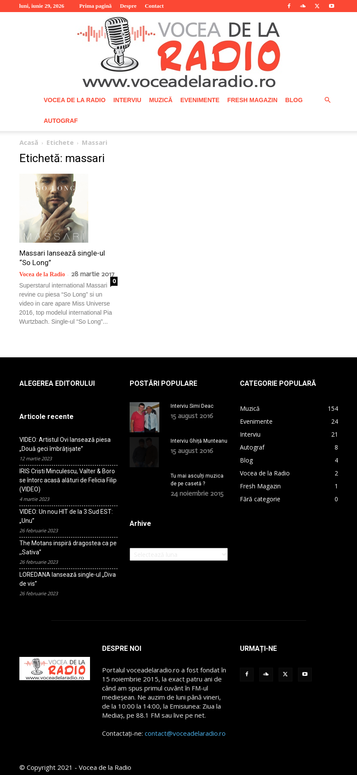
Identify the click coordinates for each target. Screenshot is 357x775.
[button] (327, 100)
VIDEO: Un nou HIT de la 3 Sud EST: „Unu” (66, 516)
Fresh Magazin (252, 100)
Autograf (61, 120)
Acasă (28, 142)
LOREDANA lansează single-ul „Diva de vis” (67, 579)
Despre (128, 6)
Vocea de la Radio (75, 100)
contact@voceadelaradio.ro (185, 733)
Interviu (127, 100)
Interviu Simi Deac (192, 406)
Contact (154, 6)
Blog (293, 100)
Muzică (160, 100)
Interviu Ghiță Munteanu (199, 441)
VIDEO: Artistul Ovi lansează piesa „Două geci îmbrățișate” (65, 444)
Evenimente (200, 100)
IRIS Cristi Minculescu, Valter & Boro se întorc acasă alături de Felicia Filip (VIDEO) (68, 480)
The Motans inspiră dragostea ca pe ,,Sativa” (68, 548)
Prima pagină (95, 6)
